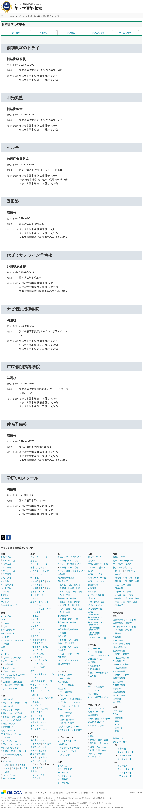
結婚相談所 (93, 715)
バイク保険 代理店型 (122, 630)
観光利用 (36, 778)
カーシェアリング (38, 622)
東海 (13, 717)
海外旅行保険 (7, 585)
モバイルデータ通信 (122, 564)
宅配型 (35, 616)
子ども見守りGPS (38, 729)
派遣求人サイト (95, 605)
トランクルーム (37, 605)
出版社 (35, 702)
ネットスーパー (37, 591)
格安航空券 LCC (37, 754)
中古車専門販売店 (40, 646)
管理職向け (95, 669)
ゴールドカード (10, 671)
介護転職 (92, 588)
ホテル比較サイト (38, 750)
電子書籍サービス (38, 688)
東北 (7, 765)
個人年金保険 (119, 695)
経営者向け (95, 666)
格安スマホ (130, 571)
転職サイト (93, 571)
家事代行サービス (38, 567)
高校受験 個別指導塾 (67, 598)
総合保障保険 (119, 692)
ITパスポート (74, 706)
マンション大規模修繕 (11, 720)
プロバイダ (118, 574)
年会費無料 (8, 664)
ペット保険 (6, 588)
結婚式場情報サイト (97, 722)
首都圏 (6, 717)
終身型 (118, 654)
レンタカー (35, 626)
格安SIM (119, 571)
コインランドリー (38, 574)
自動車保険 (6, 557)
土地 (25, 703)
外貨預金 (5, 644)
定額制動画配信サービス (41, 681)
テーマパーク (94, 757)
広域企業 (119, 588)
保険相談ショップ (9, 605)
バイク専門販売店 (40, 660)
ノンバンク (16, 657)
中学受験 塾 (63, 616)
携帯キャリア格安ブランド (125, 560)
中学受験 (71, 33)
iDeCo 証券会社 (8, 633)
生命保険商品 (119, 661)
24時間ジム (63, 744)
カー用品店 (63, 779)
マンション (8, 703)
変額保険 (117, 699)
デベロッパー (9, 778)
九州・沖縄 (65, 595)
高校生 (63, 653)
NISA (3, 620)
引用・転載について (87, 793)
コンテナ (36, 612)
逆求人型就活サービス (98, 564)
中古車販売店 (36, 643)
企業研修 (92, 662)
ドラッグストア (65, 769)
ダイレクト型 (9, 560)
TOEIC (63, 699)
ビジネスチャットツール (99, 655)
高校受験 (43, 33)
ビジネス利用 (38, 775)
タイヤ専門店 (64, 783)
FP (61, 692)
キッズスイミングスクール (69, 751)
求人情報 (100, 793)
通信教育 (62, 650)
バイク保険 (6, 567)
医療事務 (68, 692)
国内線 (35, 757)
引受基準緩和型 (122, 657)
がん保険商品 (119, 671)
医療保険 (5, 595)
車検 (32, 671)
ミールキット (36, 585)
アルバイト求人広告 (97, 637)
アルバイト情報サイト (98, 567)
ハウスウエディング (97, 708)
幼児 (62, 678)
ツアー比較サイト (38, 761)
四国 (117, 585)
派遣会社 (92, 598)
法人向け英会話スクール (69, 726)
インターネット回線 (122, 591)
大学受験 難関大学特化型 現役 (71, 571)
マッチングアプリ (96, 725)
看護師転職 (93, 585)
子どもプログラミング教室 (70, 730)
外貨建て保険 (119, 685)
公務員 (63, 706)
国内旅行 (36, 744)
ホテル (33, 771)
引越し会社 (35, 619)
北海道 (63, 585)
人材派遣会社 (94, 633)
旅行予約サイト (37, 740)
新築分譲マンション (10, 748)
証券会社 (7, 623)
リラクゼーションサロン (69, 748)
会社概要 (28, 793)
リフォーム (6, 737)
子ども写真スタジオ (39, 684)
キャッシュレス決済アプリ (13, 675)
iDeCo (116, 724)
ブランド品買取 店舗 (39, 708)
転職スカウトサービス (98, 578)
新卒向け (94, 676)
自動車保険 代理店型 (122, 623)
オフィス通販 (36, 715)
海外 (41, 768)
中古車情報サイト (38, 640)
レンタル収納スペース (42, 609)
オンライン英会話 (66, 685)
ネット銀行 (6, 637)
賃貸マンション (8, 730)
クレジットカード (9, 661)
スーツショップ (65, 776)
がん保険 (5, 598)
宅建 (62, 695)
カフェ (33, 677)
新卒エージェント (96, 623)
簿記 (68, 695)
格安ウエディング (96, 711)
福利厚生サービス (38, 722)
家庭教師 (62, 657)
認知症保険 (118, 681)
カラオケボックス (96, 753)
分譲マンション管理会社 (12, 713)
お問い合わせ (71, 793)
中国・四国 (22, 768)
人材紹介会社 (94, 628)
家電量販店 (63, 765)
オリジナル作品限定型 (42, 698)
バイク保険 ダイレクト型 (124, 626)
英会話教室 (63, 681)
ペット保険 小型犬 (121, 644)
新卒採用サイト (95, 618)
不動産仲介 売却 (8, 699)
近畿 (19, 717)
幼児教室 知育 (64, 664)
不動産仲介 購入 (8, 706)
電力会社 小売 (36, 726)
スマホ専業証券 (8, 630)
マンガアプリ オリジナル (41, 705)
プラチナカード (125, 759)
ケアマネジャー (77, 702)
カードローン (7, 654)
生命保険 (5, 591)
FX (2, 651)
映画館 (91, 736)
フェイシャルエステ (97, 690)
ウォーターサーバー (39, 557)
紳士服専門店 (64, 772)
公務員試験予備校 (66, 723)
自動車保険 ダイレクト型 (124, 620)
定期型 (126, 654)
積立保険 (117, 702)
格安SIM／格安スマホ (123, 567)
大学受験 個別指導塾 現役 (69, 564)
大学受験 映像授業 (66, 578)
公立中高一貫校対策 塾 (68, 629)
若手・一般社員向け (99, 672)
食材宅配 (34, 578)
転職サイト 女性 (95, 574)
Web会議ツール (95, 659)
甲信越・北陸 (74, 588)
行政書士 (64, 702)
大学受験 (16, 33)
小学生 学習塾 (125, 33)
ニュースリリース (41, 793)
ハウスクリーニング (39, 571)
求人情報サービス (96, 609)
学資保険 (5, 602)
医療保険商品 (119, 651)
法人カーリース (95, 648)
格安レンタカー (37, 629)
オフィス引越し (37, 712)
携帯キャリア (119, 557)
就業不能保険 (119, 678)
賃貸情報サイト (8, 727)
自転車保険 (6, 578)
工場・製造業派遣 (96, 602)
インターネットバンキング (13, 640)
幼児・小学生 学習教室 (68, 660)
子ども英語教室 (65, 675)
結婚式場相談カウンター (99, 718)
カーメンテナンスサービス (42, 674)
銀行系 (6, 657)
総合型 (35, 695)
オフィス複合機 (37, 719)
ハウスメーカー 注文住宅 (11, 755)
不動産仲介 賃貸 (8, 723)
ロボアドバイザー (9, 688)
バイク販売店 (36, 657)
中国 (137, 581)
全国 (104, 750)
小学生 (79, 653)
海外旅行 (47, 744)
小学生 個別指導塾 (66, 643)
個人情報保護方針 (57, 793)
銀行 (5, 626)
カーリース (35, 633)
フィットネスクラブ (67, 741)
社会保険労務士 (75, 699)
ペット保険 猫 (119, 647)
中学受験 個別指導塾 (67, 622)
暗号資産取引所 (8, 678)
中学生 (71, 653)
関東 (106, 740)
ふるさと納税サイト (39, 602)
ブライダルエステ (96, 687)
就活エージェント (96, 557)
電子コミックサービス (40, 691)
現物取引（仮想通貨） (13, 681)
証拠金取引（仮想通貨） (14, 685)
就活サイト (93, 560)
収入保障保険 (121, 668)
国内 (34, 768)
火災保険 (5, 581)
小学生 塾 (62, 636)
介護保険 (117, 688)
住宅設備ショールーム (11, 734)
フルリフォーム (10, 741)
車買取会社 (35, 636)
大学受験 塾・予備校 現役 (69, 557)
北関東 (14, 765)
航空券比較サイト (38, 747)
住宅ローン (6, 647)
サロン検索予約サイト (98, 697)
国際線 (44, 757)
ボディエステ (94, 694)
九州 (25, 717)
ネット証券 (6, 616)
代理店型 (7, 564)
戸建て (18, 703)
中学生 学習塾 (98, 33)
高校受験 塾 (63, 581)
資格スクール (64, 709)
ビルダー (7, 761)
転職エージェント (96, 581)
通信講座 (62, 688)
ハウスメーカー (10, 775)
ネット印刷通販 (95, 652)
